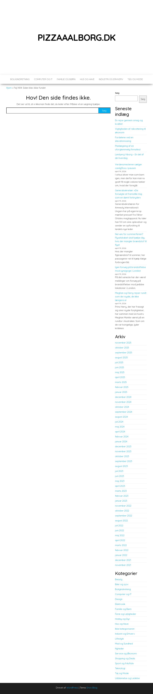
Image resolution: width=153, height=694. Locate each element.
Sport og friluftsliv (124, 663)
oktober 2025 (122, 347)
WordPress (72, 687)
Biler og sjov (121, 584)
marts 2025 (121, 382)
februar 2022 (121, 550)
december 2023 (123, 446)
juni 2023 (119, 476)
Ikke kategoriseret (124, 628)
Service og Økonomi (126, 653)
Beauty (118, 579)
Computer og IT (43, 79)
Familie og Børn (66, 79)
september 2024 (123, 411)
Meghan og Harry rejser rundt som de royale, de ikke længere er (130, 297)
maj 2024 (119, 426)
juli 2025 (119, 362)
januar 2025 (121, 392)
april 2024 (120, 431)
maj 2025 (119, 372)
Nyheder (119, 648)
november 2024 (123, 402)
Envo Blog (92, 687)
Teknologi (120, 668)
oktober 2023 (122, 456)
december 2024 (123, 397)
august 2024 (121, 416)
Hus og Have (87, 79)
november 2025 (123, 342)
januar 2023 (121, 500)
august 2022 (121, 520)
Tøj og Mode (135, 79)
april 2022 (120, 540)
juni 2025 (119, 367)
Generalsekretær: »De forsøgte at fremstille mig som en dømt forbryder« (128, 194)
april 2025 (120, 377)
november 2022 (123, 505)
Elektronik (120, 604)
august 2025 (121, 357)
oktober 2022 (122, 510)
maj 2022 (119, 535)
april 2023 (120, 486)
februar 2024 (121, 436)
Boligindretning (20, 79)
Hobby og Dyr (122, 618)
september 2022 (123, 515)
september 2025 (123, 352)
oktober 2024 (122, 406)
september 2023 (123, 461)
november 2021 (123, 565)
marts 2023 (121, 490)
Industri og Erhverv (111, 79)
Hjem (9, 87)
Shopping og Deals (125, 658)
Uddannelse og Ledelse (127, 678)
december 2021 (123, 560)
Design (118, 599)
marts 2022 (121, 545)
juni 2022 (119, 530)
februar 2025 (121, 387)
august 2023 (121, 466)
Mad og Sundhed (124, 643)
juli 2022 (119, 525)
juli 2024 (119, 421)
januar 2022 (121, 555)
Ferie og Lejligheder (125, 614)
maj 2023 (119, 481)
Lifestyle (119, 638)
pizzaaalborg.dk (76, 37)
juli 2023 (119, 471)
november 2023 (123, 451)
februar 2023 (121, 495)
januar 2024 (121, 441)
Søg (117, 92)
